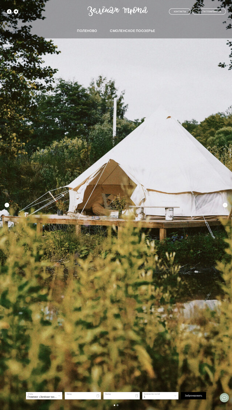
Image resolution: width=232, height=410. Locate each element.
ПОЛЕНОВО (87, 30)
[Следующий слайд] (225, 181)
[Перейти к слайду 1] (114, 405)
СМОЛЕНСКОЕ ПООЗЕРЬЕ (132, 30)
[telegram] (16, 11)
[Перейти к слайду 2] (117, 405)
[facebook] (9, 11)
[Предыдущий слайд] (7, 181)
